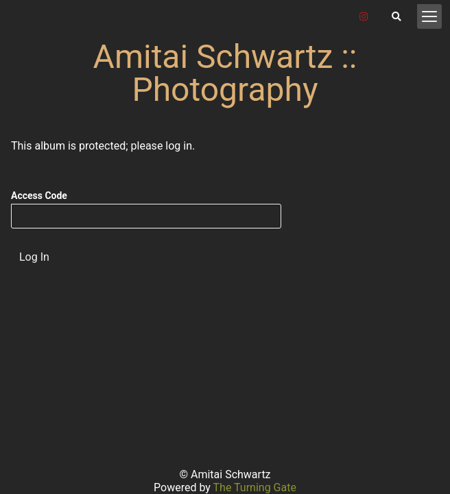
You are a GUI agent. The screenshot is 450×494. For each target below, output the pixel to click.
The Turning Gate (254, 487)
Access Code (39, 195)
